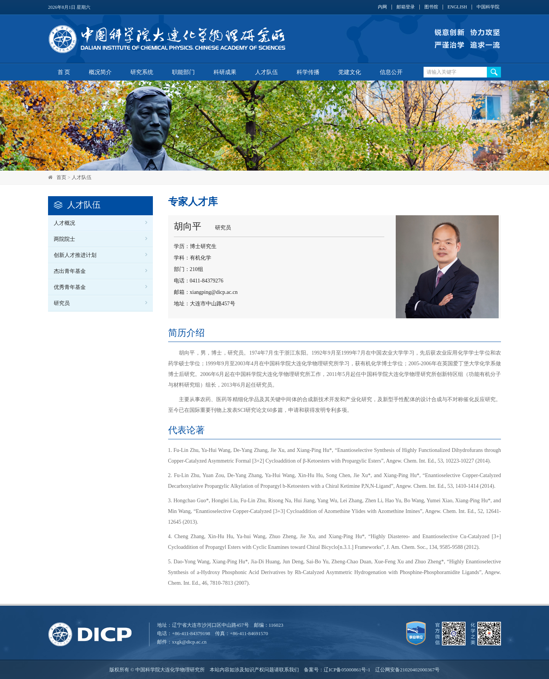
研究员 (62, 303)
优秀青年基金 (70, 287)
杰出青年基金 (70, 271)
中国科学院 (488, 7)
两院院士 (64, 239)
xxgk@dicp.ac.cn (189, 642)
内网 (382, 7)
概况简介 (100, 72)
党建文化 (349, 72)
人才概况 (64, 223)
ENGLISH (457, 7)
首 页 (64, 72)
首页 (61, 177)
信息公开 (391, 72)
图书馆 (431, 7)
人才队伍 (266, 72)
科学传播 (308, 72)
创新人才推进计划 (75, 255)
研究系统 (141, 72)
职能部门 (183, 72)
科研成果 (225, 72)
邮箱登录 (405, 7)
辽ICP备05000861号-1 (347, 670)
